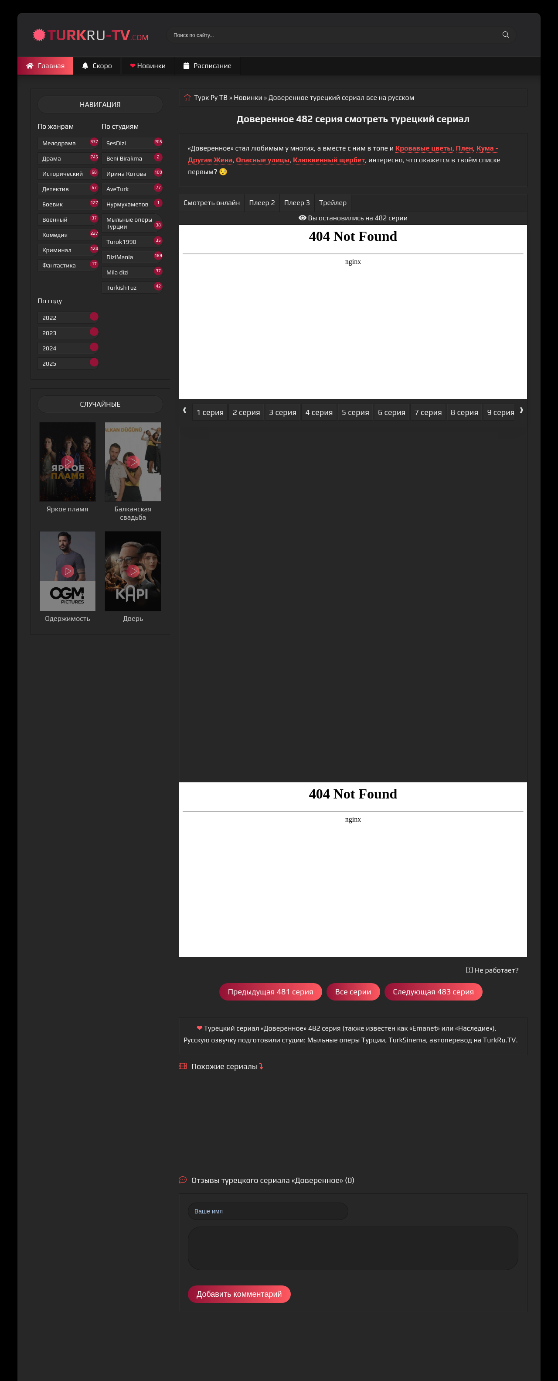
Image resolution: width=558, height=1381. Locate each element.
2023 (70, 331)
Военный (70, 218)
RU (98, 34)
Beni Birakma (134, 157)
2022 (70, 316)
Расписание (207, 66)
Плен (464, 148)
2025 (70, 362)
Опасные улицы (262, 160)
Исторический (70, 172)
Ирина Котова (134, 172)
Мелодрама (70, 142)
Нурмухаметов (134, 203)
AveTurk (134, 187)
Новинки (148, 66)
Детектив (70, 187)
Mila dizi (134, 271)
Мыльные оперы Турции (134, 223)
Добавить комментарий (239, 1294)
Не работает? (492, 970)
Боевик (70, 203)
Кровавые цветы (424, 148)
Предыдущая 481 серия (270, 991)
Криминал (70, 249)
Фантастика (70, 264)
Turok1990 (134, 240)
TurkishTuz (134, 286)
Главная (45, 66)
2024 (70, 347)
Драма (70, 157)
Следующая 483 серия (433, 991)
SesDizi (134, 142)
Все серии (353, 991)
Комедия (70, 233)
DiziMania (134, 255)
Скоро (97, 66)
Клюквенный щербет (329, 160)
